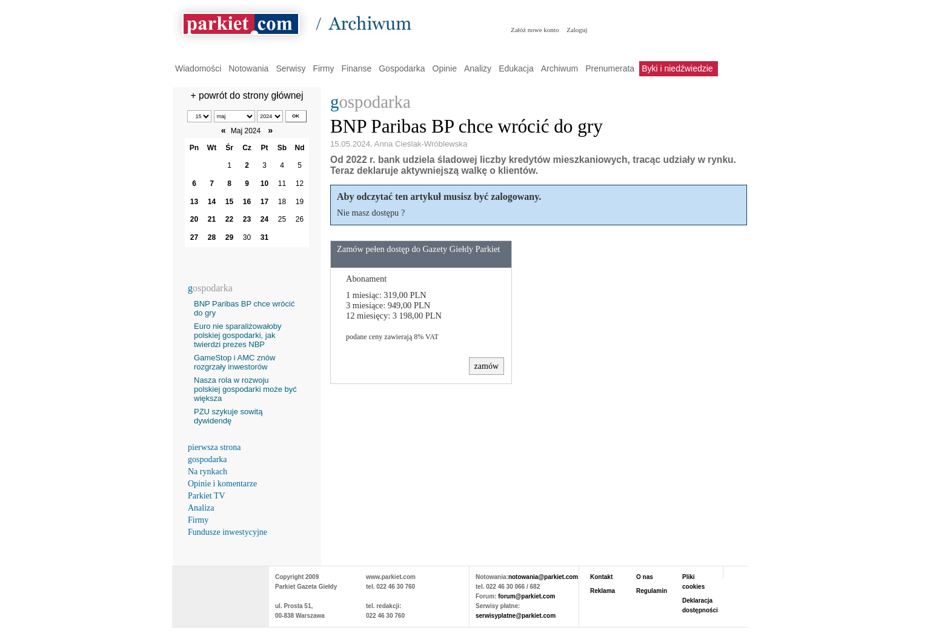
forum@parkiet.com (526, 596)
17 (264, 201)
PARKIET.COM (220, 590)
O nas (644, 577)
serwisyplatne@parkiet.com (516, 615)
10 (264, 183)
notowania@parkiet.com (543, 577)
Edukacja (516, 68)
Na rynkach (207, 471)
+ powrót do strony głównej (247, 95)
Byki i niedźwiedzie (677, 68)
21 (212, 219)
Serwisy (290, 68)
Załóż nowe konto (535, 29)
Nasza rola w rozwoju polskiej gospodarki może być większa (245, 389)
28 (212, 237)
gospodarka (207, 459)
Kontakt (601, 577)
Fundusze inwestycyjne (227, 532)
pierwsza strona (214, 447)
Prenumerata (609, 68)
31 (264, 237)
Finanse (356, 68)
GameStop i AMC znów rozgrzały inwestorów (234, 362)
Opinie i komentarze (222, 483)
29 (229, 237)
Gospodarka (402, 68)
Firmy (323, 68)
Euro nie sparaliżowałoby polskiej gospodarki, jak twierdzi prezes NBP (238, 335)
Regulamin (651, 591)
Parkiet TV (206, 495)
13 (194, 201)
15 (229, 201)
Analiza (201, 507)
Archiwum (559, 68)
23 (247, 219)
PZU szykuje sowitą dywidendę (228, 416)
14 (212, 201)
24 (264, 219)
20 (194, 219)
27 (194, 237)
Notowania (248, 68)
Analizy (477, 68)
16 (247, 201)
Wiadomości (198, 68)
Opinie (445, 68)
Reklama (602, 591)
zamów (486, 366)
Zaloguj (576, 29)
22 (229, 219)
